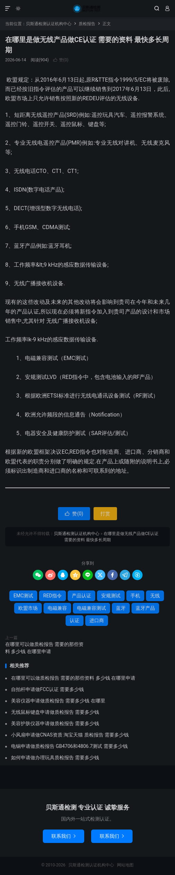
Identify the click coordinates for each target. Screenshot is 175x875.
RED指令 (52, 595)
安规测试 (110, 595)
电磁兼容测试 (91, 608)
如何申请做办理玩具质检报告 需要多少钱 (55, 757)
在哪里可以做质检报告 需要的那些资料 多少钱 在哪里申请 (44, 647)
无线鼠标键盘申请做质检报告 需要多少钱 (55, 712)
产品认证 (81, 595)
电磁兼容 (57, 608)
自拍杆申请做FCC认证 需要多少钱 (47, 689)
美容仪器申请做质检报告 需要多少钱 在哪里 (58, 700)
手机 (135, 595)
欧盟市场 (28, 608)
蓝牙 (121, 608)
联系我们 (63, 836)
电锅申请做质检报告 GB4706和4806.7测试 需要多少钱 (69, 746)
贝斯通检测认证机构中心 (87, 8)
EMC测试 (23, 595)
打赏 (105, 513)
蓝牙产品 (145, 608)
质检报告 (87, 23)
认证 (74, 620)
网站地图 (125, 865)
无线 (155, 595)
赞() (60, 60)
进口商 (96, 620)
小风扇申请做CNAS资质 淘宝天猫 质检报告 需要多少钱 (70, 735)
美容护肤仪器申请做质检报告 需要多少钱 (55, 723)
